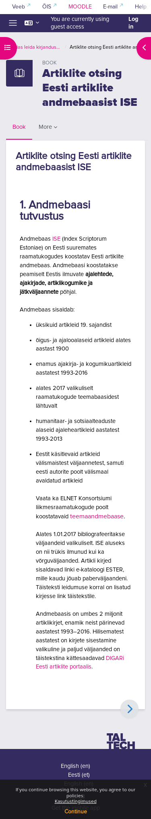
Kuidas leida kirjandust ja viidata (35, 47)
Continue (75, 812)
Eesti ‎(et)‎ (79, 775)
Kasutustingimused (76, 801)
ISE (56, 239)
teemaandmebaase (97, 516)
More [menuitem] (45, 127)
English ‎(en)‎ (75, 766)
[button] (31, 23)
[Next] (129, 708)
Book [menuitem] (19, 127)
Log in (133, 23)
